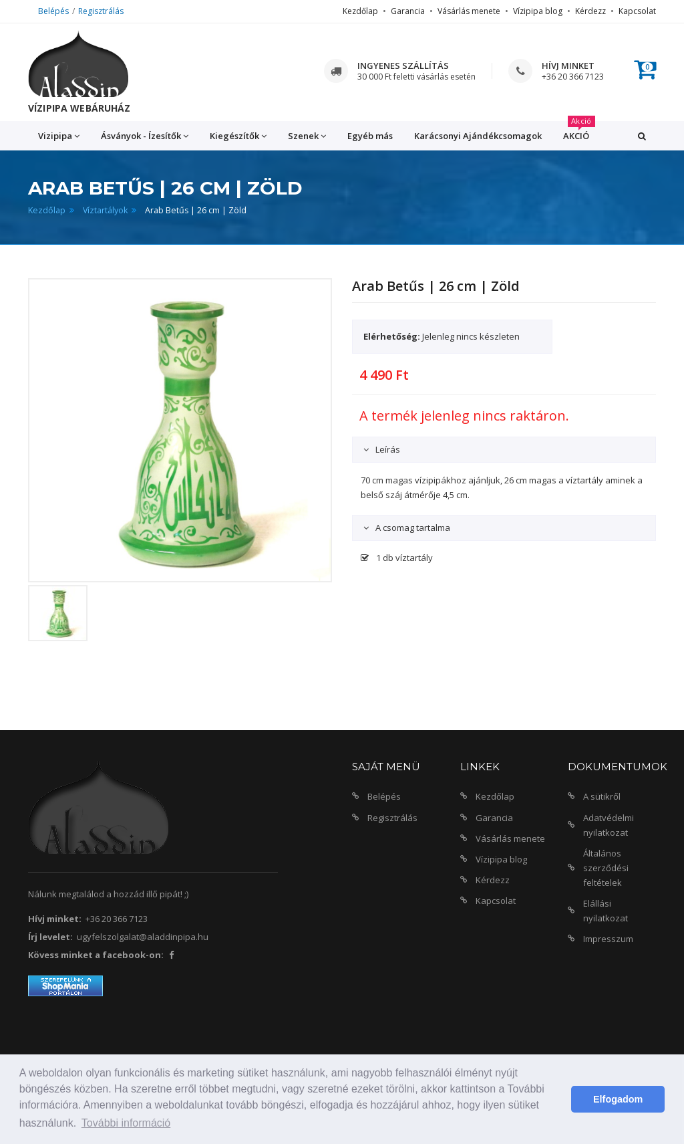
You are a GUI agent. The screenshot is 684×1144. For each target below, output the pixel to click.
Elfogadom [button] (618, 1099)
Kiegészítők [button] (238, 136)
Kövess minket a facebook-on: (96, 955)
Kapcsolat (637, 11)
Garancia (408, 11)
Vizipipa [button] (58, 136)
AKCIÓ (579, 131)
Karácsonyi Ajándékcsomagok (478, 136)
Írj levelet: (50, 937)
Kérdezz (590, 11)
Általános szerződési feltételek (606, 868)
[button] (642, 135)
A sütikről (602, 796)
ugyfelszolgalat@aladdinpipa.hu (142, 937)
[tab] (504, 450)
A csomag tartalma (411, 528)
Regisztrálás (101, 11)
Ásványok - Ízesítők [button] (144, 136)
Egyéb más (370, 136)
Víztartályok (105, 210)
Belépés (53, 11)
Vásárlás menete (469, 11)
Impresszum (608, 939)
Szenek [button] (307, 136)
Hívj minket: (54, 919)
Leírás (386, 449)
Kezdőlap (360, 11)
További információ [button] (125, 1123)
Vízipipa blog (537, 11)
